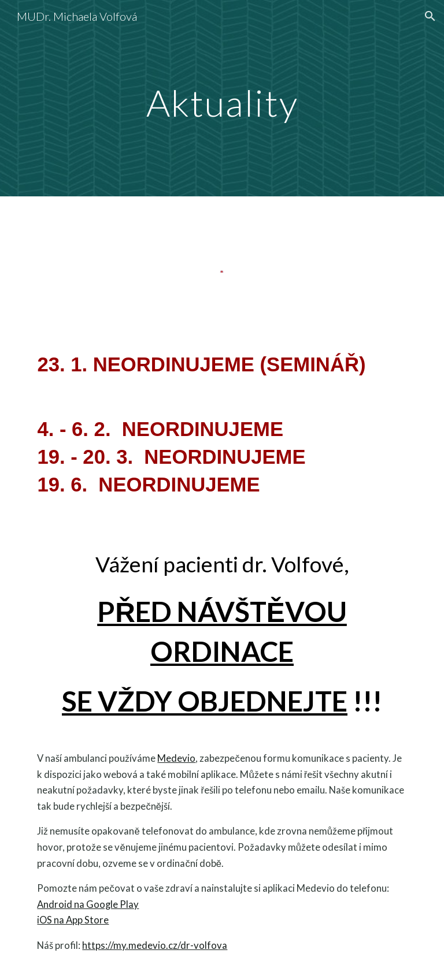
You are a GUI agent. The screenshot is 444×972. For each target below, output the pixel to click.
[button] (430, 16)
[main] (221, 98)
